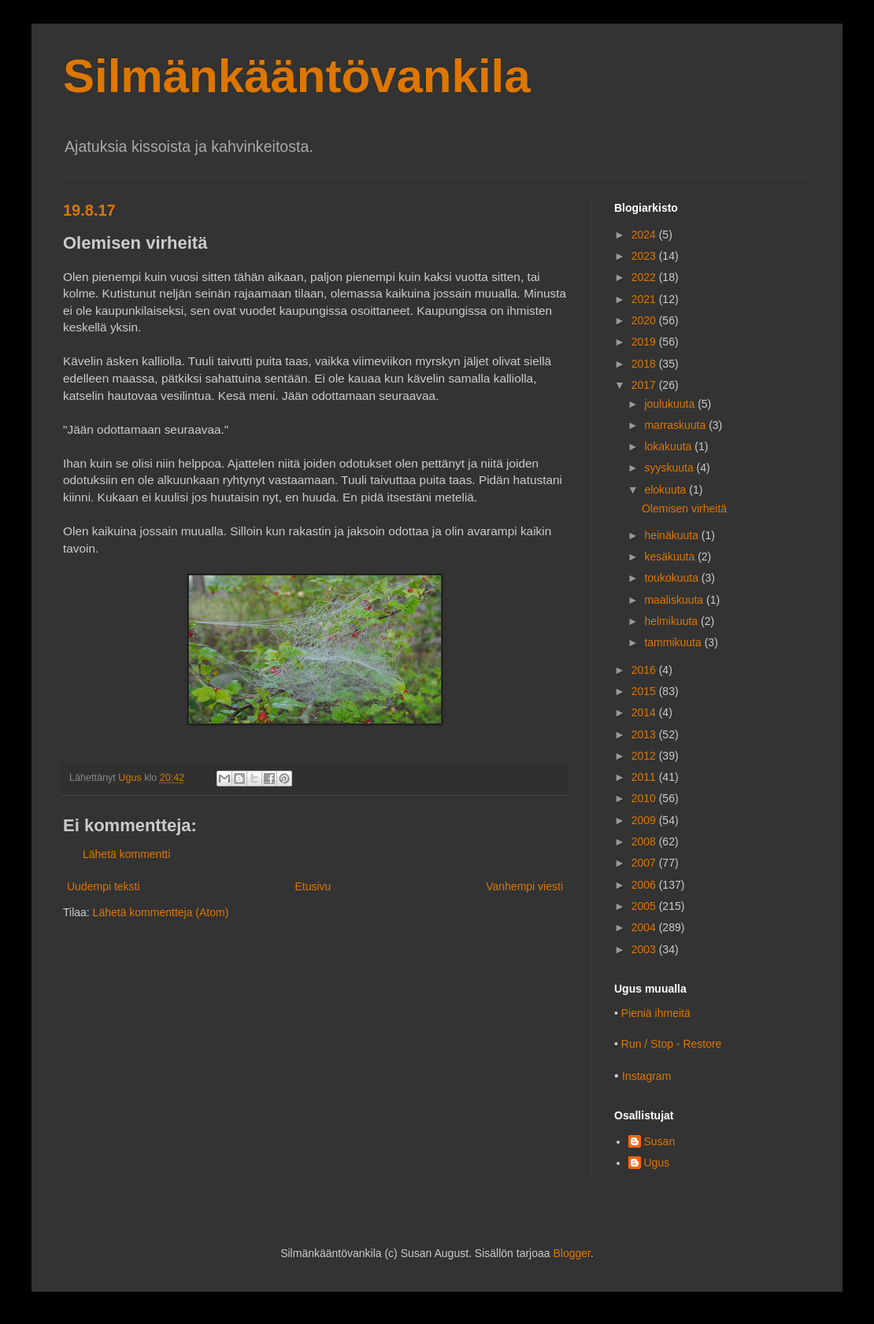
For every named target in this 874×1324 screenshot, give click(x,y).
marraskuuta (676, 425)
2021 (645, 299)
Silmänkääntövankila (297, 76)
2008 (645, 841)
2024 (645, 234)
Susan (660, 1141)
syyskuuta (670, 467)
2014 (645, 712)
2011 (645, 777)
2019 (645, 341)
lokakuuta (669, 446)
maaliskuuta (675, 600)
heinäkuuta (672, 535)
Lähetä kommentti (126, 854)
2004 (645, 927)
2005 (645, 906)
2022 (645, 277)
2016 (645, 670)
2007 (645, 862)
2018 (645, 363)
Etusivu (312, 886)
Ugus (657, 1162)
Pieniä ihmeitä (656, 1013)
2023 (645, 256)
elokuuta (666, 489)
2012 (645, 755)
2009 (645, 820)
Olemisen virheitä (684, 508)
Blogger (571, 1253)
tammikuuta (674, 642)
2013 (645, 734)
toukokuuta (672, 577)
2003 (645, 949)
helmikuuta (672, 621)
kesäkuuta (671, 556)
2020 (645, 320)
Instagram (646, 1076)
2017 (645, 385)
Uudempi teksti (103, 886)
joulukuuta (671, 404)
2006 (645, 884)
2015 (645, 691)
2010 (645, 798)
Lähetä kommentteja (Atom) (161, 912)
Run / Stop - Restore (671, 1043)
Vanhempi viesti (524, 886)
